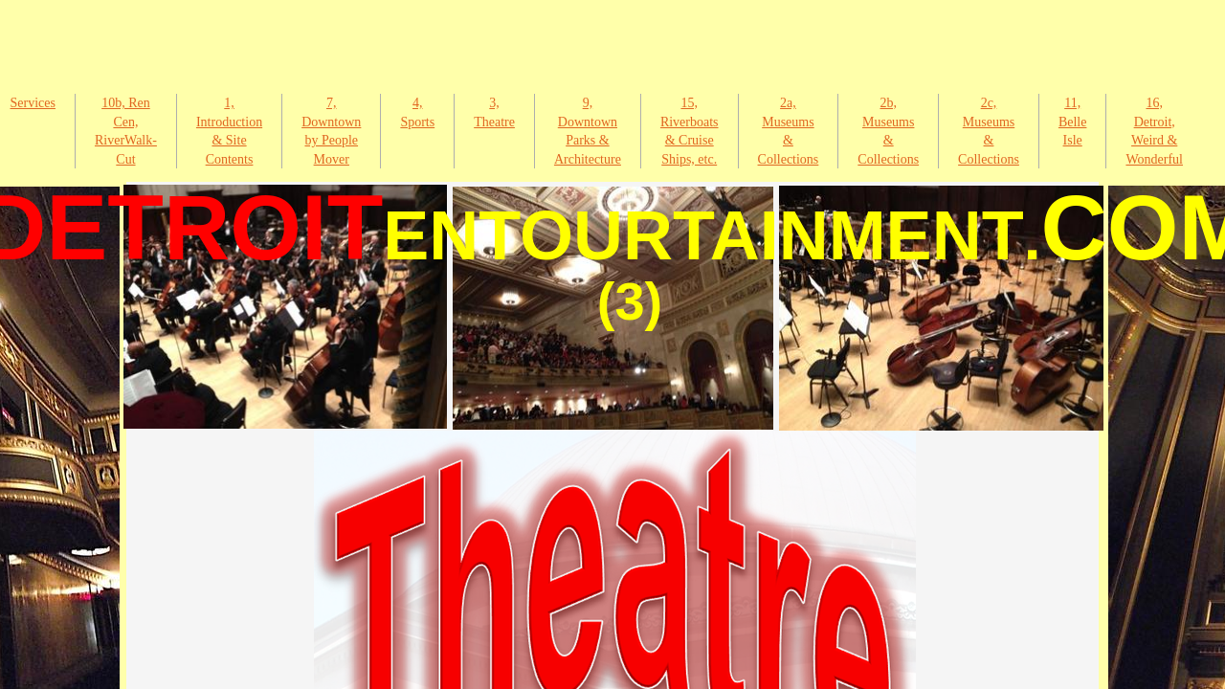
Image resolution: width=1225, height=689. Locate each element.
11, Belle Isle (1072, 121)
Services (33, 103)
